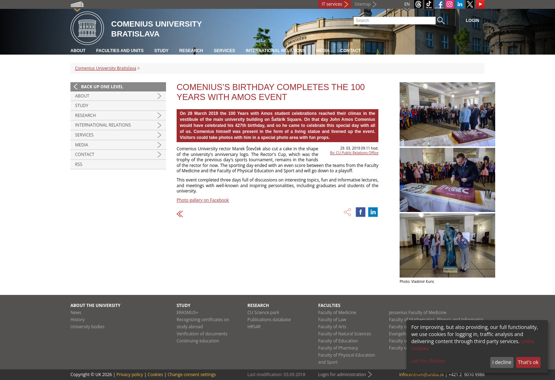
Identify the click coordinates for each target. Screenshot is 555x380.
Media (323, 50)
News (75, 312)
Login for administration (342, 374)
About (78, 50)
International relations (275, 50)
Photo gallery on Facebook (203, 200)
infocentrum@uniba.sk (421, 374)
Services (224, 50)
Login (472, 20)
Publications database (269, 320)
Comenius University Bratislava (105, 68)
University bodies (87, 327)
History (77, 320)
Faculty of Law (332, 320)
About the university (95, 305)
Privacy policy (129, 374)
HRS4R (254, 327)
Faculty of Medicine (337, 312)
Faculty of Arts (332, 327)
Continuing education (198, 341)
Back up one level (102, 87)
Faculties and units (120, 50)
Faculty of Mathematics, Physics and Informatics (436, 320)
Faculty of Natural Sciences (344, 334)
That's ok (528, 362)
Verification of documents (202, 334)
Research (191, 50)
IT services (332, 4)
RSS (78, 164)
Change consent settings (191, 374)
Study (161, 50)
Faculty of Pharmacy (338, 348)
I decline (501, 362)
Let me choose (428, 360)
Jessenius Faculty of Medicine (417, 312)
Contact (351, 50)
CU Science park (263, 312)
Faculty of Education (338, 341)
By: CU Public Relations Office (354, 152)
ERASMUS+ (187, 312)
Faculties (329, 305)
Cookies (155, 374)
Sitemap (363, 4)
